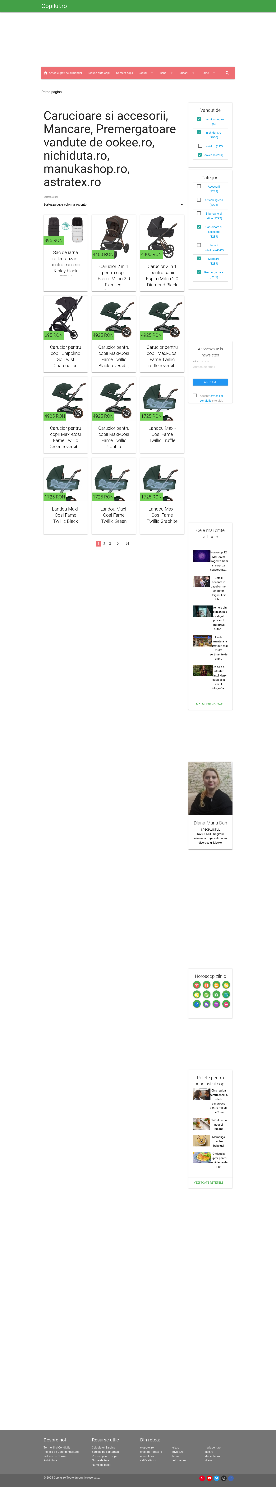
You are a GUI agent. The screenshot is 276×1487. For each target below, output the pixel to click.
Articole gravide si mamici (65, 73)
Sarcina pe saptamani (105, 1452)
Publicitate (50, 1460)
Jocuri (146, 73)
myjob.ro (177, 1452)
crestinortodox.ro (151, 1452)
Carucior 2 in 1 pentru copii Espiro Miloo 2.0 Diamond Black (162, 276)
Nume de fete (100, 1460)
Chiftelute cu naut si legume (218, 1125)
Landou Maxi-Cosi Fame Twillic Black (65, 515)
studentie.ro (212, 1456)
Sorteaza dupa (51, 197)
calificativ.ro (147, 1460)
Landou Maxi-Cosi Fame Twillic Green (113, 515)
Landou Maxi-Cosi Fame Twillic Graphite (162, 515)
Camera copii (124, 73)
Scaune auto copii (99, 73)
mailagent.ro (213, 1447)
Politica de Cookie (55, 1456)
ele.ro (175, 1447)
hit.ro (175, 1456)
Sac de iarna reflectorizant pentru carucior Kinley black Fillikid (65, 265)
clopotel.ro (147, 1447)
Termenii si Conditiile (57, 1447)
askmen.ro (179, 1460)
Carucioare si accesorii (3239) (213, 231)
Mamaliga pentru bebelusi (218, 1141)
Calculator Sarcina (103, 1447)
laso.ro (209, 1452)
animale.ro (147, 1456)
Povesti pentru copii (104, 1456)
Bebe (167, 73)
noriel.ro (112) (214, 146)
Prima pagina (51, 92)
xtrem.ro (210, 1460)
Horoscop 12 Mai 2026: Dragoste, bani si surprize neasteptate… (218, 561)
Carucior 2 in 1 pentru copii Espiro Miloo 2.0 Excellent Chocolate (114, 279)
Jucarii (188, 73)
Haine (208, 73)
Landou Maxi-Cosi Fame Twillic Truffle (162, 434)
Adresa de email (201, 361)
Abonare (210, 382)
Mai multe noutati (209, 704)
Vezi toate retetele (208, 1182)
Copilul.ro (54, 6)
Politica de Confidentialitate (61, 1452)
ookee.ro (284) (214, 155)
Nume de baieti (101, 1465)
